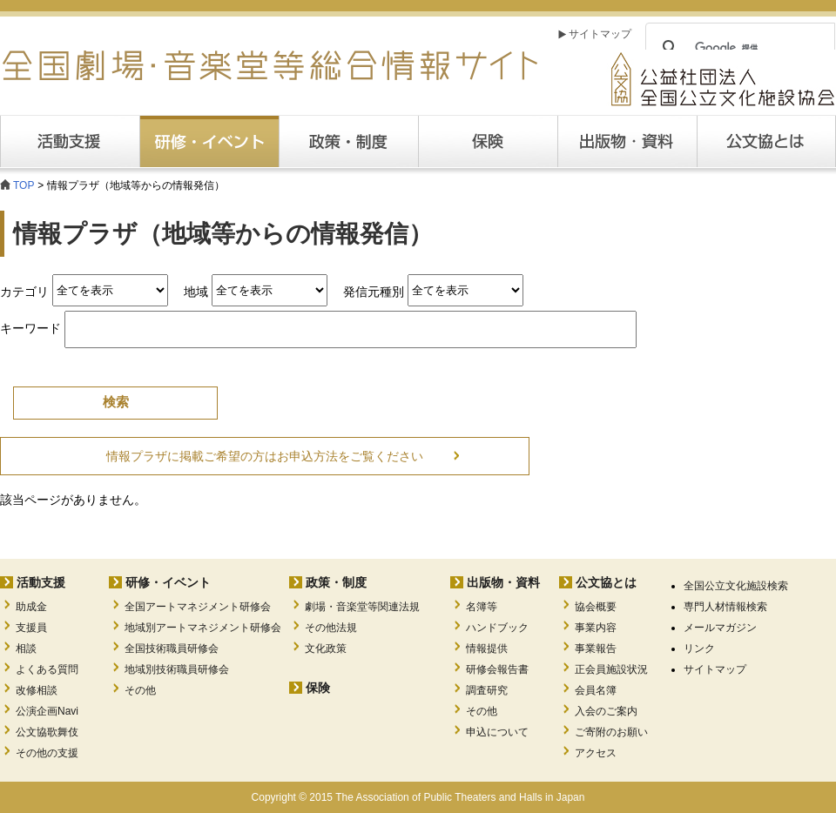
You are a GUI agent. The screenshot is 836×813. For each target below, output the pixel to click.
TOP (23, 185)
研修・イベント (168, 582)
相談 (26, 648)
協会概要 (596, 607)
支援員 (31, 628)
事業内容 (596, 628)
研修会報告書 (497, 669)
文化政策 (326, 648)
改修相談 (36, 690)
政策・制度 (348, 141)
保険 (487, 141)
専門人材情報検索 (725, 607)
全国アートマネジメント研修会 (198, 607)
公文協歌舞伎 (47, 732)
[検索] (737, 47)
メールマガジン (720, 628)
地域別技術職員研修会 (177, 669)
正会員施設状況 (611, 669)
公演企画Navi (47, 711)
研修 (209, 141)
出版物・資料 (503, 582)
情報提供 (487, 648)
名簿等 (481, 607)
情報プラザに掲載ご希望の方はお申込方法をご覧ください (264, 456)
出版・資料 (627, 141)
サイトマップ (600, 34)
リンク (699, 648)
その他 (140, 690)
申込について (497, 732)
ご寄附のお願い (611, 732)
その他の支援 (47, 753)
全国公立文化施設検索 (736, 586)
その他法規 (331, 628)
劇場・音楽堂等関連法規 (362, 607)
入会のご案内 (606, 711)
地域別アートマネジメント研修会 (203, 628)
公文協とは (835, 141)
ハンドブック (497, 628)
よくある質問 (47, 669)
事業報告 (596, 648)
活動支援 (69, 141)
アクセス (596, 753)
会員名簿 (596, 690)
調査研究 (487, 690)
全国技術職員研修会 (172, 648)
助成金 (31, 607)
